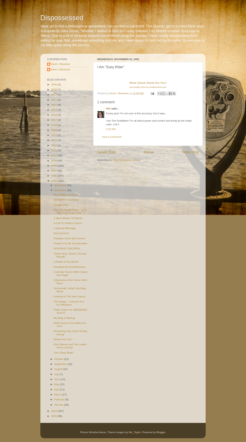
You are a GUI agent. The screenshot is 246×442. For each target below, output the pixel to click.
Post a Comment (111, 136)
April (57, 389)
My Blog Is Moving (64, 318)
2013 (54, 140)
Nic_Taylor (134, 432)
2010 (54, 155)
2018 (54, 114)
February (59, 399)
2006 (54, 175)
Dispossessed (61, 18)
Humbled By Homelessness (70, 267)
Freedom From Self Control (69, 238)
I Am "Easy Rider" (64, 352)
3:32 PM (111, 129)
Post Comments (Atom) (126, 160)
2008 (54, 165)
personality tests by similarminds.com (148, 87)
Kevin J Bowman (60, 64)
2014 (54, 135)
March (58, 394)
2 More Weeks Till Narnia (68, 218)
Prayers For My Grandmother (70, 243)
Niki (108, 108)
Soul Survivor (61, 233)
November (60, 190)
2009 (54, 160)
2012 (54, 145)
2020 (54, 104)
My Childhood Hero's (66, 194)
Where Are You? (63, 339)
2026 (54, 84)
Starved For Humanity (66, 199)
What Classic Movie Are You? (148, 82)
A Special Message (65, 228)
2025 (54, 89)
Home (149, 152)
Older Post (190, 152)
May (57, 384)
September (61, 364)
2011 (54, 150)
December (60, 185)
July (57, 374)
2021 (54, 99)
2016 (54, 125)
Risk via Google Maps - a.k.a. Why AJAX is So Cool (70, 211)
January (59, 404)
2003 (54, 416)
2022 (54, 94)
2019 (54, 109)
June (57, 379)
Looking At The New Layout (69, 296)
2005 (54, 180)
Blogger (160, 432)
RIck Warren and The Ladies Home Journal (70, 346)
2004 (54, 411)
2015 (54, 130)
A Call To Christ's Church (68, 223)
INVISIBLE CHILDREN (67, 248)
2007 (54, 170)
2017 (54, 119)
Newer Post (106, 152)
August (58, 369)
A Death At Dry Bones (66, 261)
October (59, 359)
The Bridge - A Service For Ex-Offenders (69, 303)
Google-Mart (61, 204)
